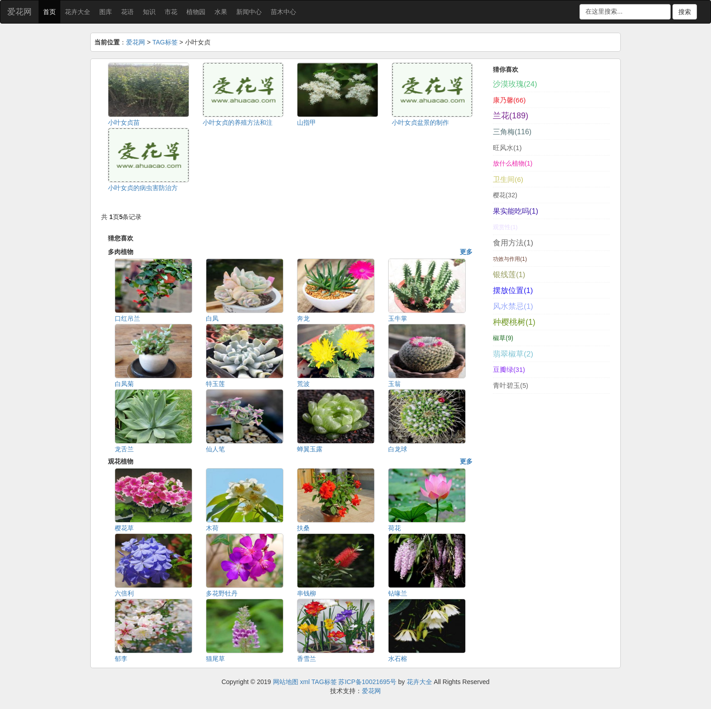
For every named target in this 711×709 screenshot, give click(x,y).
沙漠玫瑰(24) (515, 84)
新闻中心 (249, 11)
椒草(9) (503, 338)
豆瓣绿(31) (509, 369)
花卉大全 (77, 11)
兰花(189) (510, 115)
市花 (171, 11)
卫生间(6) (508, 179)
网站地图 (285, 681)
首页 (49, 11)
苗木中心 (283, 11)
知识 (149, 11)
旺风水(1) (507, 148)
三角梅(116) (512, 132)
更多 (466, 251)
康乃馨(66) (509, 100)
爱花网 (19, 11)
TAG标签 (165, 42)
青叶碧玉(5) (510, 385)
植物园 (195, 11)
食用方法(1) (513, 242)
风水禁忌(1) (513, 306)
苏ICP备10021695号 (367, 681)
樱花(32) (505, 195)
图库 (105, 11)
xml (305, 681)
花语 (127, 11)
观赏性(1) (505, 227)
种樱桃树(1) (514, 322)
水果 (220, 11)
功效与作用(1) (510, 259)
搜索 (684, 11)
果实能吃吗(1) (515, 211)
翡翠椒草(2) (513, 353)
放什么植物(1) (512, 163)
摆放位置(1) (513, 290)
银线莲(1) (509, 274)
